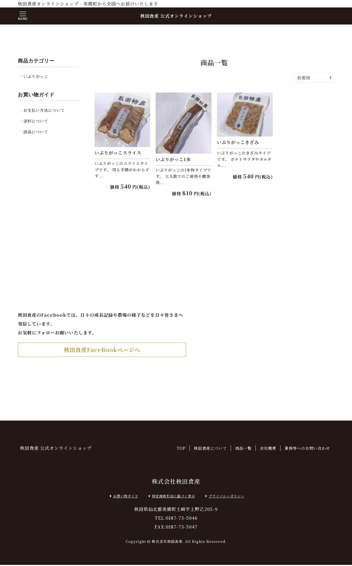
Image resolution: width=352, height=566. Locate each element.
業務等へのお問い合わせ (307, 449)
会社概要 (268, 449)
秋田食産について (210, 449)
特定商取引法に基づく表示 (171, 497)
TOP (181, 449)
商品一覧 (243, 449)
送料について (35, 121)
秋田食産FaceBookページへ (102, 351)
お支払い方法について (44, 110)
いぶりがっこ (35, 76)
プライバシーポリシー (223, 497)
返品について (35, 131)
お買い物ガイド (123, 497)
